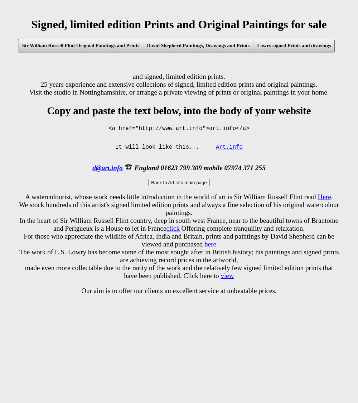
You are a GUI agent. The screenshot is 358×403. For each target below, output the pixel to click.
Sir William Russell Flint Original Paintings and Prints (80, 45)
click (172, 236)
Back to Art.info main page (179, 190)
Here (324, 204)
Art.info (229, 153)
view (227, 283)
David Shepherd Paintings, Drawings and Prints (198, 45)
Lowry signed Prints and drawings (294, 45)
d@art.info (107, 175)
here (210, 252)
